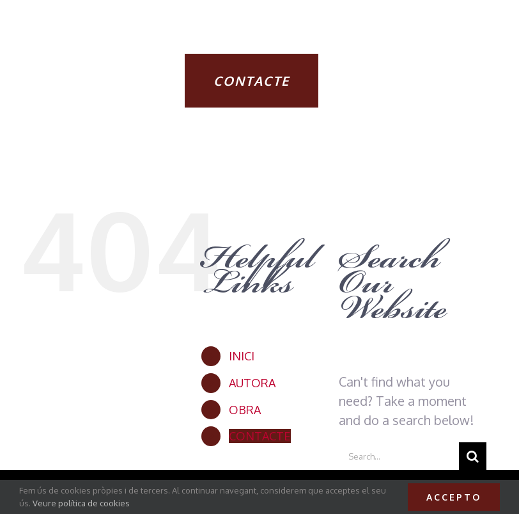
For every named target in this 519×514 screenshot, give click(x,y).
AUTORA (252, 383)
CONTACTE (260, 436)
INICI (241, 356)
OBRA (245, 410)
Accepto (453, 497)
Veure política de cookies (81, 503)
